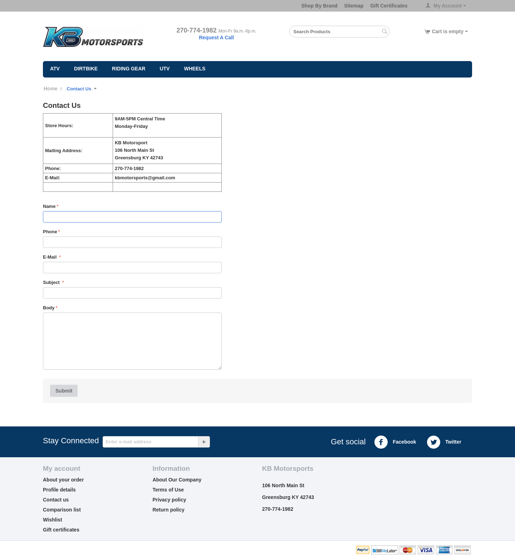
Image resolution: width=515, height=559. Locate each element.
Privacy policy (169, 500)
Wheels (194, 68)
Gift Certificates (388, 6)
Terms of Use (168, 490)
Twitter (444, 442)
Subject (52, 282)
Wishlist (52, 520)
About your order (63, 480)
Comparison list (62, 510)
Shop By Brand (319, 6)
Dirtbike (86, 68)
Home (51, 88)
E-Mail (50, 257)
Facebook (395, 442)
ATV (55, 68)
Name (49, 206)
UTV (165, 68)
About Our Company (176, 480)
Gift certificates (61, 530)
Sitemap (353, 6)
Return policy (168, 510)
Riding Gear (128, 68)
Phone (50, 231)
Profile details (59, 490)
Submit (63, 391)
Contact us (56, 500)
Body (49, 307)
